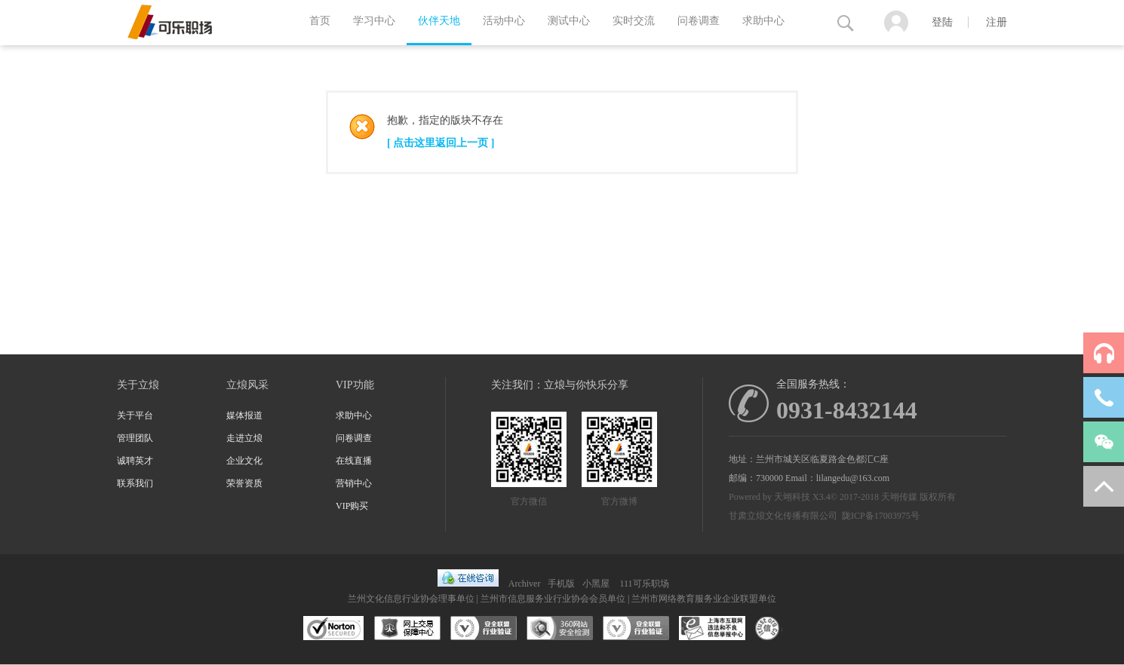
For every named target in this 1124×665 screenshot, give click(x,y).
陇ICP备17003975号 (881, 515)
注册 (996, 22)
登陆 (942, 22)
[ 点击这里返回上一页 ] (440, 143)
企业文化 (244, 460)
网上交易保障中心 (407, 629)
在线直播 (354, 460)
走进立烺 (244, 438)
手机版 (561, 583)
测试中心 (569, 20)
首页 (319, 20)
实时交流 (634, 20)
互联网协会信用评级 (788, 629)
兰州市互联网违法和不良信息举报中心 (712, 629)
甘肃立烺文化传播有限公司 (783, 515)
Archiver (524, 583)
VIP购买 (352, 506)
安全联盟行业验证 (483, 629)
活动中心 (504, 20)
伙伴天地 (439, 20)
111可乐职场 (643, 583)
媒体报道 (244, 415)
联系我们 (135, 483)
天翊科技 (792, 497)
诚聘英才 (135, 460)
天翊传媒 (899, 497)
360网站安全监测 (560, 629)
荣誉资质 (244, 483)
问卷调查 (698, 20)
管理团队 (135, 438)
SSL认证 (333, 629)
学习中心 (374, 20)
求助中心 (763, 20)
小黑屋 (596, 583)
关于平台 (135, 415)
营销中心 (354, 483)
